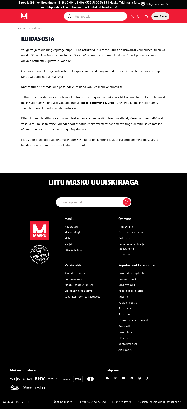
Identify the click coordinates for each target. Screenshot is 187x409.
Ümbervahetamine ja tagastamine (131, 246)
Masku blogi (72, 232)
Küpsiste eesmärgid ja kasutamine (159, 401)
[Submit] (127, 202)
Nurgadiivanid (127, 279)
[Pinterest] (140, 378)
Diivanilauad (126, 332)
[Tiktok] (148, 378)
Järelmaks (124, 254)
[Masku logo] (39, 228)
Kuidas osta (39, 28)
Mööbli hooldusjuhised (79, 285)
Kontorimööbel (127, 344)
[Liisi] (15, 387)
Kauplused (71, 226)
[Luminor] (65, 379)
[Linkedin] (132, 378)
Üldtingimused (63, 401)
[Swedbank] (27, 379)
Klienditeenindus (75, 273)
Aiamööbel (125, 350)
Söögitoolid (125, 314)
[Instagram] (116, 378)
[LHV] (40, 378)
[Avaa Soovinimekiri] (139, 16)
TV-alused (124, 338)
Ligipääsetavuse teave (78, 290)
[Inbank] (27, 387)
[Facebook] (108, 378)
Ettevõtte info (73, 250)
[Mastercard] (90, 379)
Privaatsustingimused (92, 401)
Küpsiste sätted (122, 401)
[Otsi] (101, 16)
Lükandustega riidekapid (133, 320)
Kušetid (123, 296)
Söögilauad (125, 308)
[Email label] (93, 202)
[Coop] (52, 379)
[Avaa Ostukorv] (146, 16)
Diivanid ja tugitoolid (132, 273)
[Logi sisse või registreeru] (132, 16)
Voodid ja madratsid (131, 290)
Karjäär (69, 244)
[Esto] (40, 387)
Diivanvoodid (126, 285)
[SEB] (15, 379)
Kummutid (124, 326)
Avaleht (23, 28)
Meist (68, 238)
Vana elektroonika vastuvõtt (82, 296)
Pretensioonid (73, 279)
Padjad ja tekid (127, 302)
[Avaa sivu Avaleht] (24, 16)
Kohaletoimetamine (130, 232)
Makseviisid (125, 226)
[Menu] (160, 16)
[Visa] (78, 379)
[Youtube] (124, 378)
